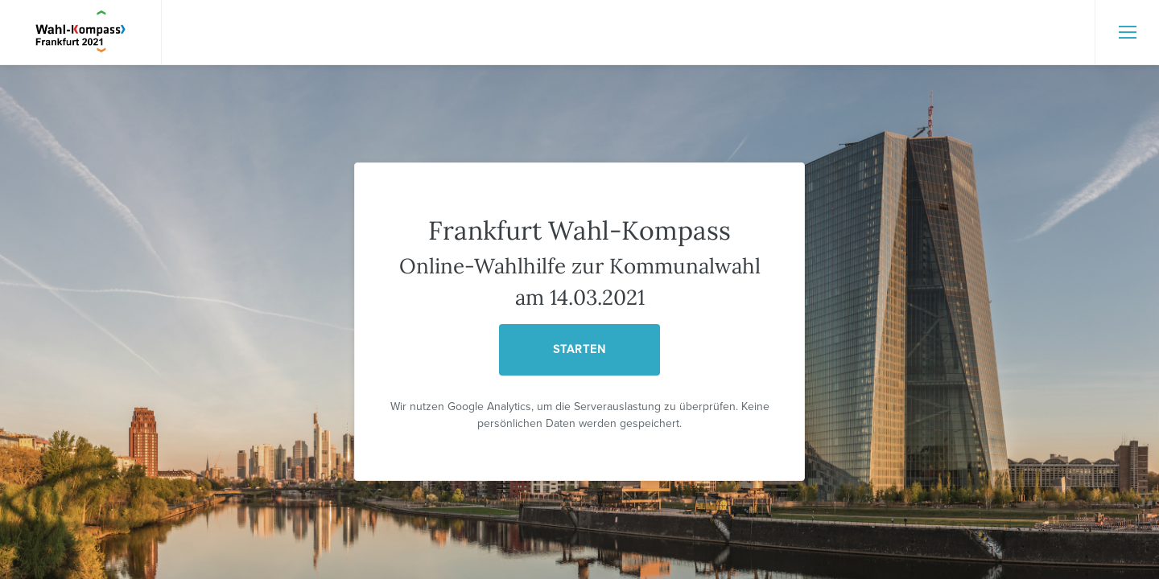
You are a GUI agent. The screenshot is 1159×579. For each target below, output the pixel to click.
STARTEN (579, 349)
